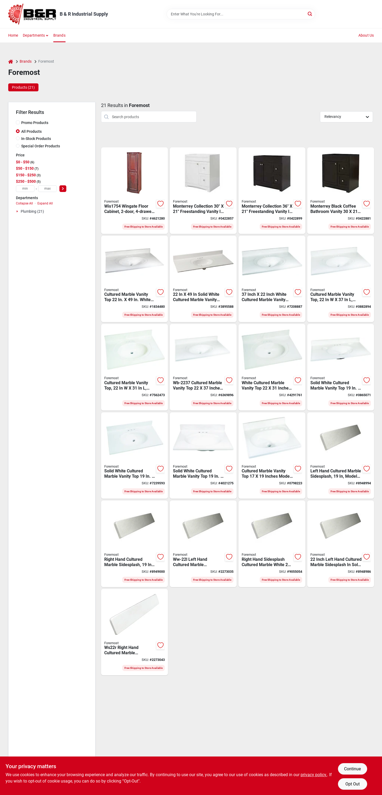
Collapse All (24, 203)
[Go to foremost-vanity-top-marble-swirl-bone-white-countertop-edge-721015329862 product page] (203, 367)
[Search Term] (241, 14)
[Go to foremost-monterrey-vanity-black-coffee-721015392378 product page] (340, 190)
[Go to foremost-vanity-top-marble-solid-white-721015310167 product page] (134, 455)
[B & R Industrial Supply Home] (32, 14)
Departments (34, 35)
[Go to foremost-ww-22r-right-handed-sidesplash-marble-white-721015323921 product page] (271, 544)
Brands (59, 35)
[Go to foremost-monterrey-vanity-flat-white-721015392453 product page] (203, 190)
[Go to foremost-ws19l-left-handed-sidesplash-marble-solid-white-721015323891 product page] (340, 455)
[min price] (25, 188)
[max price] (47, 188)
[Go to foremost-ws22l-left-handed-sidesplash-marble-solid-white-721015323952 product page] (340, 544)
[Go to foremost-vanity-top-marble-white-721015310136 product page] (134, 279)
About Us (366, 35)
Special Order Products (40, 146)
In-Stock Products (36, 138)
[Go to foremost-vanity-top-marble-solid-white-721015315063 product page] (340, 279)
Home (13, 35)
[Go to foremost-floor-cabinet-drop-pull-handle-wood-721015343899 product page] (134, 190)
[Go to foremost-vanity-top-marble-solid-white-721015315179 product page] (134, 367)
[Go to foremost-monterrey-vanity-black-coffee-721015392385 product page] (271, 190)
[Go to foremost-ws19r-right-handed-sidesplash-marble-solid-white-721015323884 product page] (134, 544)
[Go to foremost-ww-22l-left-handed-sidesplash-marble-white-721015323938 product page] (203, 544)
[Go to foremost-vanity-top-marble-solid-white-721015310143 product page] (271, 455)
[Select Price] (62, 188)
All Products (31, 131)
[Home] (10, 61)
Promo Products (34, 122)
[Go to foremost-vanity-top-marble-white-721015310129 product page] (271, 279)
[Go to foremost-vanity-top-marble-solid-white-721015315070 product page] (203, 279)
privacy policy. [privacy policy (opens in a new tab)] (314, 774)
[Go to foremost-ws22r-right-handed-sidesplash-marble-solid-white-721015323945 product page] (134, 632)
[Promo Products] (18, 122)
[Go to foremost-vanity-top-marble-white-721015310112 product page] (271, 367)
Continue (352, 768)
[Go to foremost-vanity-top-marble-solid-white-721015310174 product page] (340, 367)
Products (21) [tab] (23, 87)
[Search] (310, 13)
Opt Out (352, 784)
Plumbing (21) (32, 211)
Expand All (45, 203)
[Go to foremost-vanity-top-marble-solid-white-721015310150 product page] (203, 455)
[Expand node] (18, 211)
